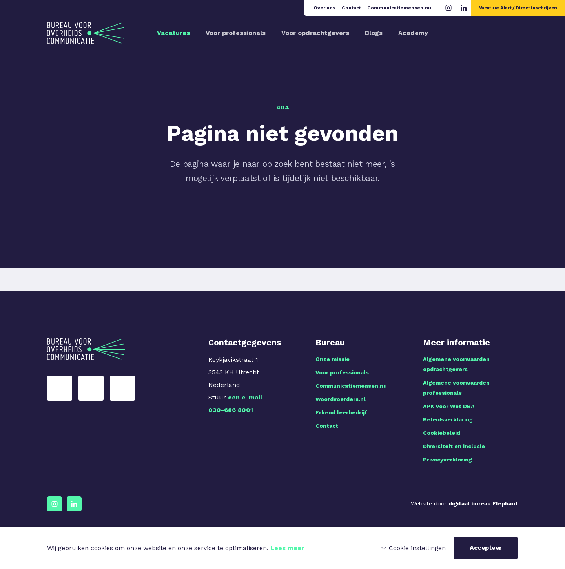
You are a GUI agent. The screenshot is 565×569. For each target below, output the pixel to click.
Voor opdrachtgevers (315, 32)
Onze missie (332, 359)
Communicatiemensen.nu (399, 8)
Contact (351, 8)
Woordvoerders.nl (340, 399)
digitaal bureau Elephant (483, 503)
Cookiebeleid (441, 433)
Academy (413, 32)
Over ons (324, 8)
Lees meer (287, 548)
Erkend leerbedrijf (341, 412)
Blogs (374, 32)
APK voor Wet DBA (448, 406)
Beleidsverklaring (448, 419)
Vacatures (173, 32)
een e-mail (245, 397)
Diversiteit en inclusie (454, 446)
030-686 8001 (230, 410)
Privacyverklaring (447, 459)
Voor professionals (236, 32)
